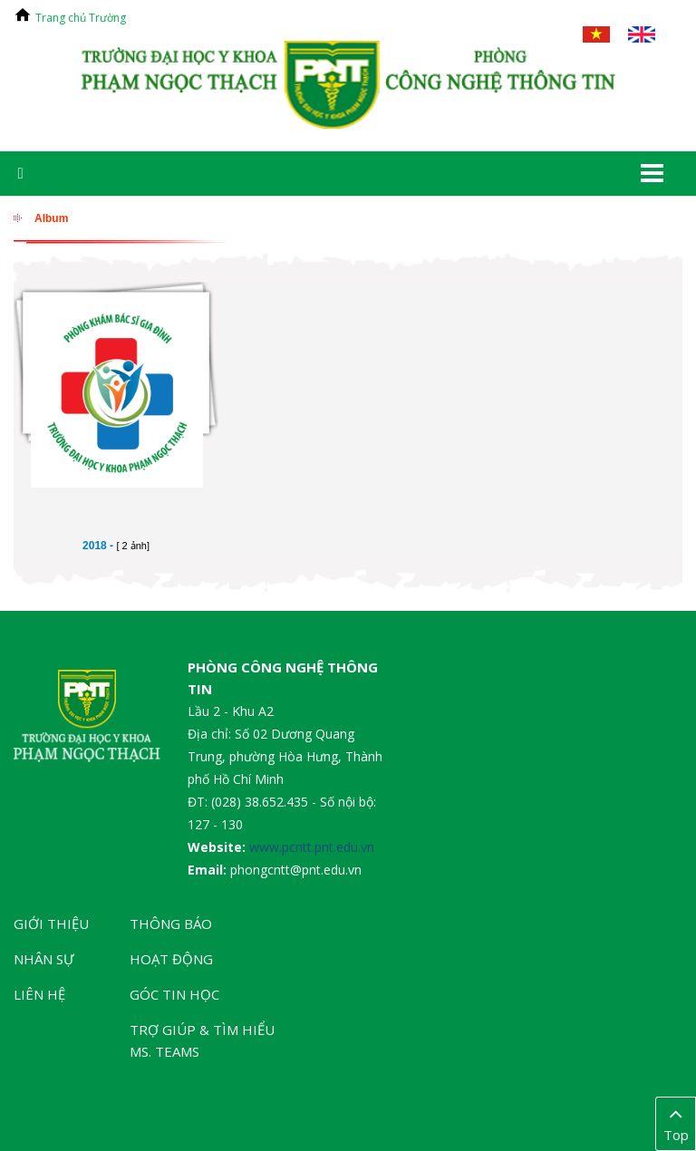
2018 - (116, 545)
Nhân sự (44, 959)
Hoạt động (171, 959)
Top (675, 1123)
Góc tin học (174, 994)
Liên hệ (39, 994)
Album (51, 218)
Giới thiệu (51, 923)
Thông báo (171, 923)
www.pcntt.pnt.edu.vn (311, 847)
